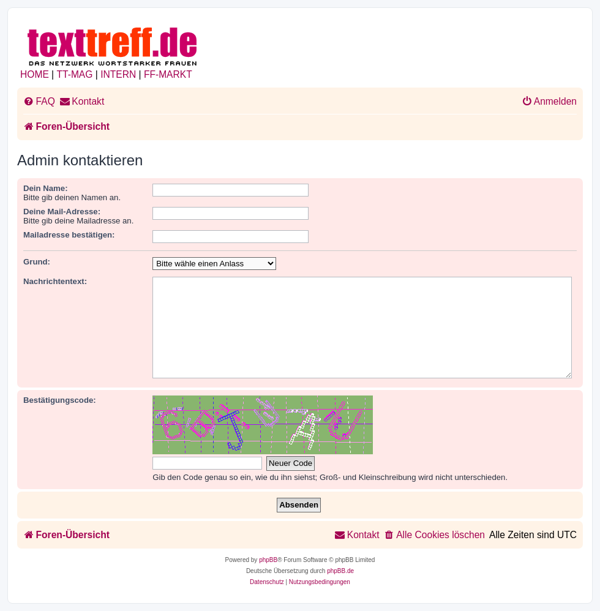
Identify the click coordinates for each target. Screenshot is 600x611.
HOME (34, 74)
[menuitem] (39, 101)
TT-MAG (75, 74)
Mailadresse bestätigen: (69, 234)
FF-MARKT (168, 74)
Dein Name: (45, 188)
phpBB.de (340, 571)
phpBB (268, 560)
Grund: (36, 261)
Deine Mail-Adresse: (61, 211)
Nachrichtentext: (55, 281)
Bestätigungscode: (59, 400)
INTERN (118, 74)
